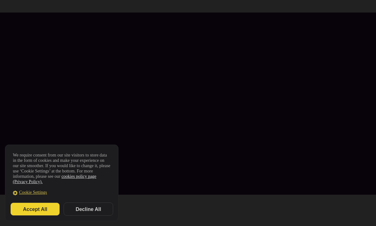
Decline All (88, 209)
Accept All (35, 209)
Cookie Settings (33, 192)
